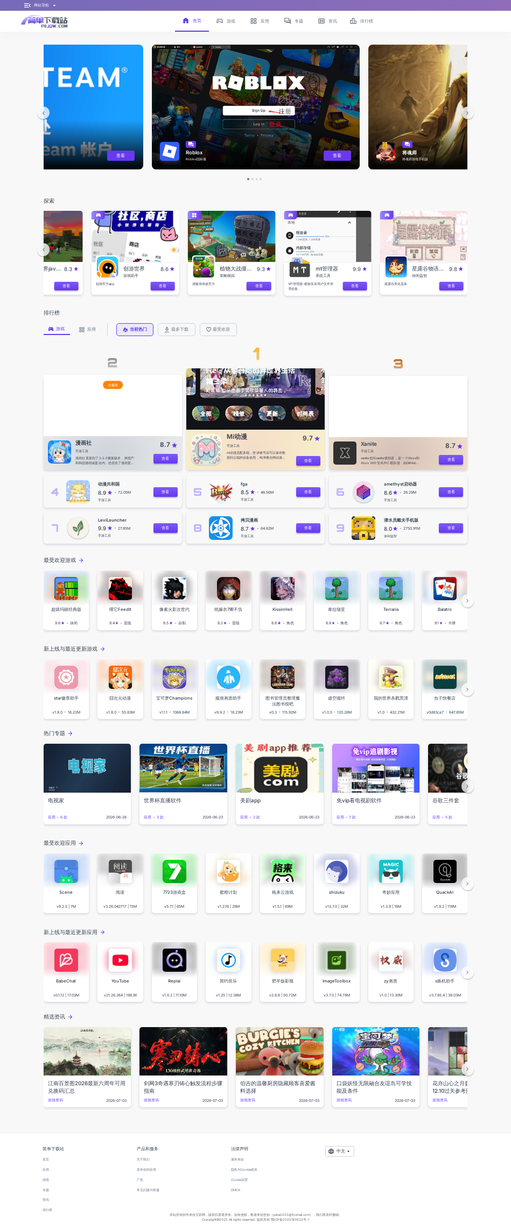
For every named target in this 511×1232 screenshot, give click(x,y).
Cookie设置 (239, 1179)
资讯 (46, 1199)
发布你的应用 (146, 1169)
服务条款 (237, 1159)
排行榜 (47, 1210)
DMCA (235, 1190)
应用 (46, 1169)
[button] (43, 112)
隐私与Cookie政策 (244, 1169)
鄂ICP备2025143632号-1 (290, 1219)
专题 (46, 1190)
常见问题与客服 (148, 1190)
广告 (140, 1179)
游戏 (46, 1179)
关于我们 (143, 1159)
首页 (46, 1159)
